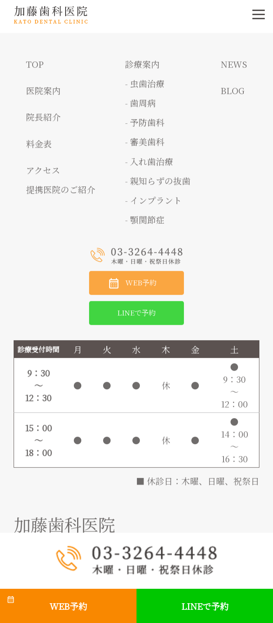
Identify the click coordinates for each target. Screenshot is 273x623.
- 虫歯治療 (145, 86)
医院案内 (43, 93)
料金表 (39, 147)
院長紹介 (43, 120)
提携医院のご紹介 (60, 192)
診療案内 (142, 67)
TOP (35, 67)
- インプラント (153, 203)
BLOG (233, 93)
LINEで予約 (136, 315)
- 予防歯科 (145, 125)
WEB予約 (140, 285)
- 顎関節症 (145, 222)
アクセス (43, 173)
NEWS (234, 67)
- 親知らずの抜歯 (158, 184)
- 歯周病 (140, 106)
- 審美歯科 (145, 145)
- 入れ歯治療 (149, 164)
